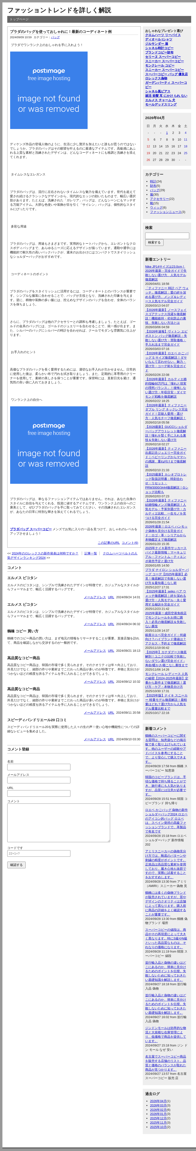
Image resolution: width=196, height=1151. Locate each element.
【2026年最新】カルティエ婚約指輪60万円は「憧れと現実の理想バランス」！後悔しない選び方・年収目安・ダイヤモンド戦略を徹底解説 (166, 387)
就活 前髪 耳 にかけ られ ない (166, 96)
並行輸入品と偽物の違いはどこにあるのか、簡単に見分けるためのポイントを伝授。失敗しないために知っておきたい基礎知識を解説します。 (165, 971)
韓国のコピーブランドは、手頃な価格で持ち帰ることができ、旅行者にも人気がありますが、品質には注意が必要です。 (165, 785)
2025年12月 (158, 1118)
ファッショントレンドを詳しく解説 (59, 10)
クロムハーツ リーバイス (163, 35)
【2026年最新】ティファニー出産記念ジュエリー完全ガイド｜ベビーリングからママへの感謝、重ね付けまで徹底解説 (166, 457)
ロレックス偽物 (156, 78)
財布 (153, 186)
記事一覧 (90, 553)
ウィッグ (156, 207)
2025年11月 (158, 1122)
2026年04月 (158, 1101)
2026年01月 (158, 1114)
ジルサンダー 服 (156, 43)
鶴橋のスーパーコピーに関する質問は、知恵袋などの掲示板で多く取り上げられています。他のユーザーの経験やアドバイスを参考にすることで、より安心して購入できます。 (165, 748)
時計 (153, 181)
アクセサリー (159, 199)
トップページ (19, 19)
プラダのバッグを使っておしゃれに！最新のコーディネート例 (61, 32)
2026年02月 (158, 1110)
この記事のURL (109, 543)
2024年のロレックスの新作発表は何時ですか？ (45, 553)
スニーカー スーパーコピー (164, 61)
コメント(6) (130, 543)
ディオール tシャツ (158, 39)
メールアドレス (95, 597)
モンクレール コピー (159, 65)
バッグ (55, 37)
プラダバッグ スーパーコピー (31, 529)
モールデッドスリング (161, 104)
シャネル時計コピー (159, 48)
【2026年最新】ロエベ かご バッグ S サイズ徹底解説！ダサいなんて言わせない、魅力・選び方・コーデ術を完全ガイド (166, 361)
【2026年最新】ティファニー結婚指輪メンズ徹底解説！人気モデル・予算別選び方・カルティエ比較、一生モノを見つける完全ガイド (166, 509)
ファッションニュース (165, 212)
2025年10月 (158, 1127)
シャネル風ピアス (157, 91)
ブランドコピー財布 (159, 52)
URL (111, 597)
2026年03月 (158, 1105)
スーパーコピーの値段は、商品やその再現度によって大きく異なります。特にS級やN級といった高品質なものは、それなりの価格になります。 (166, 938)
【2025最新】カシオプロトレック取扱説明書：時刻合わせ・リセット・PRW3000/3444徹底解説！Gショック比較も (166, 483)
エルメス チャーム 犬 (160, 100)
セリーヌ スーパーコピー (163, 57)
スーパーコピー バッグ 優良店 (166, 74)
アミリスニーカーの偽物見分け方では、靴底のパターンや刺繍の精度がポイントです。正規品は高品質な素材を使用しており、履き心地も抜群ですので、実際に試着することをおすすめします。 (165, 864)
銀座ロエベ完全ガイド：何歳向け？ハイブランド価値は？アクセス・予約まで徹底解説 (165, 639)
